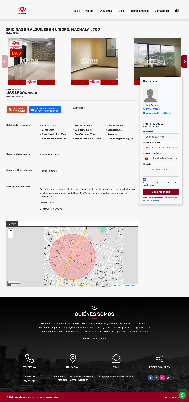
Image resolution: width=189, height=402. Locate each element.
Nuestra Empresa (139, 10)
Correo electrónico (152, 142)
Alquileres (106, 10)
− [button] (11, 235)
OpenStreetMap (131, 286)
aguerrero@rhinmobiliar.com (159, 113)
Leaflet (114, 286)
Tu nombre (148, 131)
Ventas (89, 10)
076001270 (29, 381)
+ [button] (11, 231)
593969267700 (153, 109)
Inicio (77, 10)
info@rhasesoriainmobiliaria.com (116, 376)
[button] (92, 81)
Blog (121, 10)
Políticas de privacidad (94, 338)
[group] (31, 61)
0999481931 (29, 376)
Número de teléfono (152, 153)
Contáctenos (162, 10)
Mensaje (147, 164)
